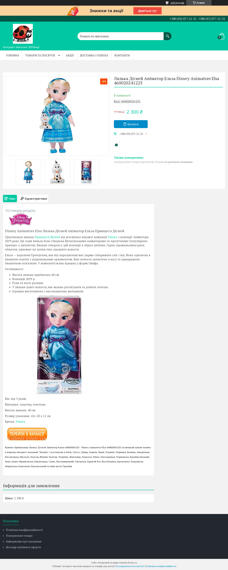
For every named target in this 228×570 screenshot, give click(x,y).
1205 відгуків (177, 2)
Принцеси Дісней (47, 237)
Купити (133, 124)
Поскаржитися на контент (130, 566)
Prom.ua (132, 562)
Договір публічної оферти (23, 547)
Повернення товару (19, 535)
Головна (12, 55)
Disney (112, 237)
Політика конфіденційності (24, 530)
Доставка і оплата (94, 55)
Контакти (122, 55)
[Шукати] (168, 34)
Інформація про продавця (24, 541)
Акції (70, 55)
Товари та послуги (40, 55)
